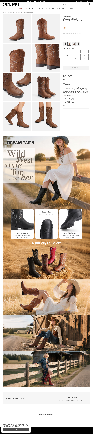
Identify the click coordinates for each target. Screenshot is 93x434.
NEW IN (31, 8)
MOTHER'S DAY (23, 8)
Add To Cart (76, 68)
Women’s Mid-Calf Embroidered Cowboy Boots (25, 12)
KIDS (58, 8)
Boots (8, 12)
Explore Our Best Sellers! (39, 1)
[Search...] (69, 4)
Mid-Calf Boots (13, 12)
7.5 (67, 55)
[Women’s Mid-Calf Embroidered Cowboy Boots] (65, 44)
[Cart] (89, 5)
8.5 (84, 55)
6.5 (76, 51)
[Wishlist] (85, 5)
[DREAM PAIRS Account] (83, 5)
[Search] (77, 5)
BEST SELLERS (39, 8)
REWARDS (64, 8)
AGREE (16, 429)
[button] (87, 1)
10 (84, 58)
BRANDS (72, 8)
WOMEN (48, 8)
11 (67, 62)
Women (4, 12)
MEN (53, 8)
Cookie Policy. (17, 426)
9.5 (76, 58)
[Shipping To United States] (86, 1)
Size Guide (72, 48)
